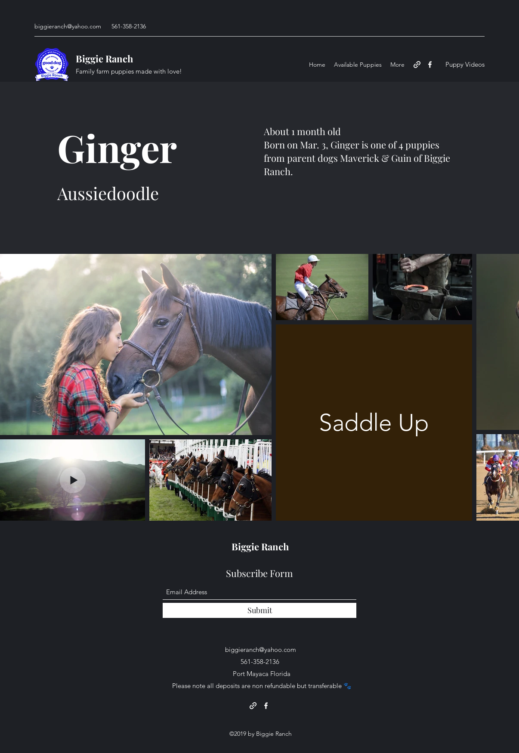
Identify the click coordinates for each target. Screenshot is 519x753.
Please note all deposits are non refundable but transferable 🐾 (262, 686)
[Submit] (259, 610)
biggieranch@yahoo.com (67, 26)
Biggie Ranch (104, 58)
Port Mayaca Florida (261, 674)
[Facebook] (430, 64)
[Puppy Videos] (465, 65)
